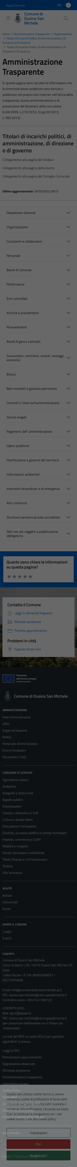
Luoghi (6, 931)
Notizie (7, 895)
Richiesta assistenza (16, 1070)
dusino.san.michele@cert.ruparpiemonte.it (38, 994)
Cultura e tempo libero (17, 819)
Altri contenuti (17, 502)
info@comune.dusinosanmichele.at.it (36, 989)
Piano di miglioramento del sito (23, 1116)
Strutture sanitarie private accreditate (33, 517)
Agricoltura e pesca (15, 779)
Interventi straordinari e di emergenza (33, 488)
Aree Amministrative (16, 717)
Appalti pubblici (12, 799)
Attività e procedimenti (23, 312)
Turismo (7, 865)
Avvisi (6, 908)
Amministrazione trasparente (22, 1077)
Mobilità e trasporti (15, 846)
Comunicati (10, 902)
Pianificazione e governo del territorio (33, 460)
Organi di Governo (14, 730)
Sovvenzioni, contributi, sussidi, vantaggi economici (35, 357)
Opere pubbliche (18, 445)
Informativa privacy (15, 1083)
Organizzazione (17, 227)
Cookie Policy (11, 1090)
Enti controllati (17, 298)
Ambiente (9, 786)
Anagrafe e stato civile (17, 793)
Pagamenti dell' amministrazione (29, 431)
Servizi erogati (17, 417)
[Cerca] (66, 18)
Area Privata (10, 1132)
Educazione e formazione (19, 826)
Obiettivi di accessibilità (18, 1110)
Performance (15, 284)
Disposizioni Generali (21, 212)
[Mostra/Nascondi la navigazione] (8, 18)
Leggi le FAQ (11, 1050)
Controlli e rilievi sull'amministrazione (33, 402)
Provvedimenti (17, 327)
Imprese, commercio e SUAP (21, 839)
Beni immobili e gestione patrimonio (32, 388)
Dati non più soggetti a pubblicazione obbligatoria (32, 533)
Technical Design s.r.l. (30, 1156)
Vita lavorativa (12, 872)
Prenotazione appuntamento (22, 1057)
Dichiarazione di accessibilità (21, 1103)
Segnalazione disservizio (18, 1063)
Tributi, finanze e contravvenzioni (24, 859)
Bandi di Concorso (19, 269)
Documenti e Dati (14, 756)
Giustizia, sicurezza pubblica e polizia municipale (34, 832)
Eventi (6, 938)
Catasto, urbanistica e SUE (20, 812)
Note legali (9, 1096)
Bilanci (11, 374)
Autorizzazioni (11, 806)
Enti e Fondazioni (14, 750)
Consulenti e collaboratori (24, 241)
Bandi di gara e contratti (23, 341)
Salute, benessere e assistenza (23, 852)
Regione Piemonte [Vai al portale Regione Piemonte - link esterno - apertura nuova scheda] (15, 5)
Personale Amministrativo (20, 743)
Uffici (5, 723)
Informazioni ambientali (23, 474)
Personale (13, 255)
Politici (6, 737)
